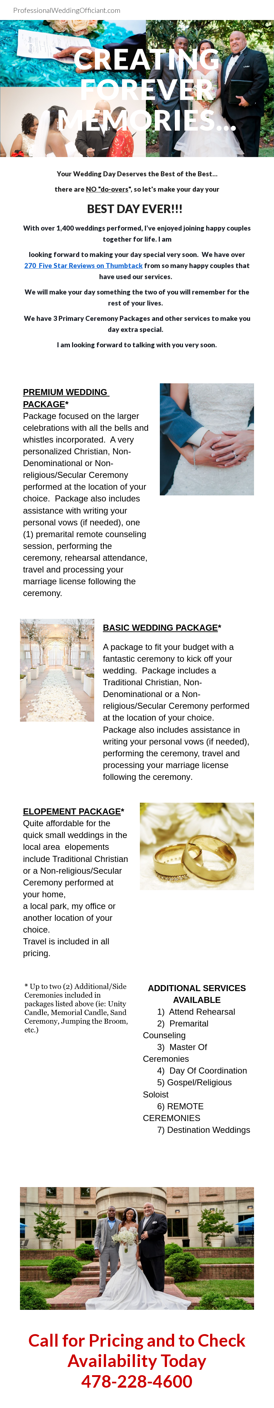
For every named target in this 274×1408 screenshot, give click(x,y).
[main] (147, 88)
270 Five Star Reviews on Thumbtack (83, 265)
